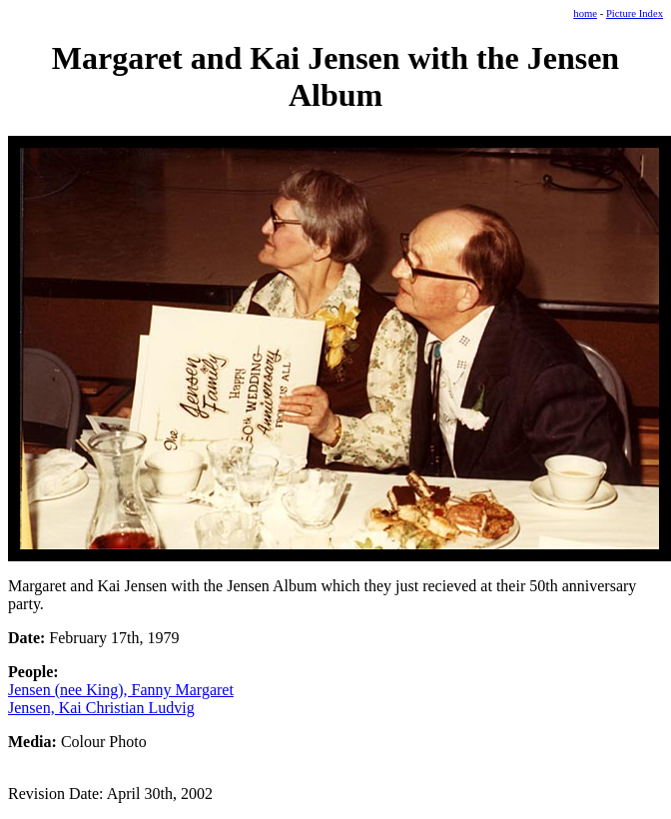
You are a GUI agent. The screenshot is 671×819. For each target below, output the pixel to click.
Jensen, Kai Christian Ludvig (101, 707)
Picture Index (634, 13)
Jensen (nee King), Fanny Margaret (121, 689)
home (585, 13)
